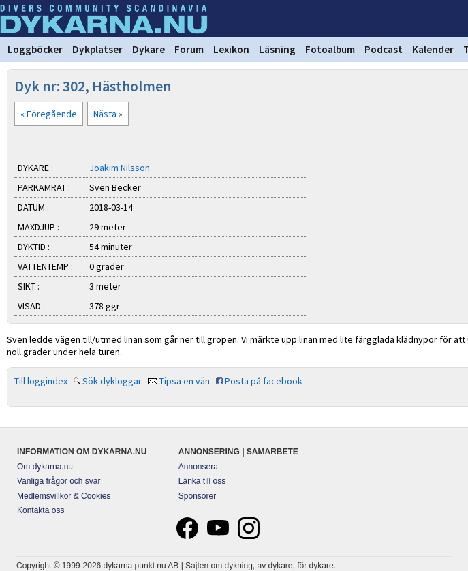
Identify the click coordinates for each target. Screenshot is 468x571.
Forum (189, 49)
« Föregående (48, 114)
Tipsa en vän (184, 381)
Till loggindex (40, 381)
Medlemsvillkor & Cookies (63, 496)
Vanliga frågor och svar (59, 481)
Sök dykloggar (112, 381)
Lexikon (231, 49)
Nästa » (108, 114)
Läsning (277, 49)
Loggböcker (35, 49)
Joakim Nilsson (119, 167)
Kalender (433, 49)
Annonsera (198, 467)
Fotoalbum (330, 49)
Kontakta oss (40, 510)
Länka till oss (201, 481)
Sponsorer (197, 496)
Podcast (383, 49)
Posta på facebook (263, 381)
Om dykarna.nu (45, 467)
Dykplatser (97, 49)
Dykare (148, 49)
